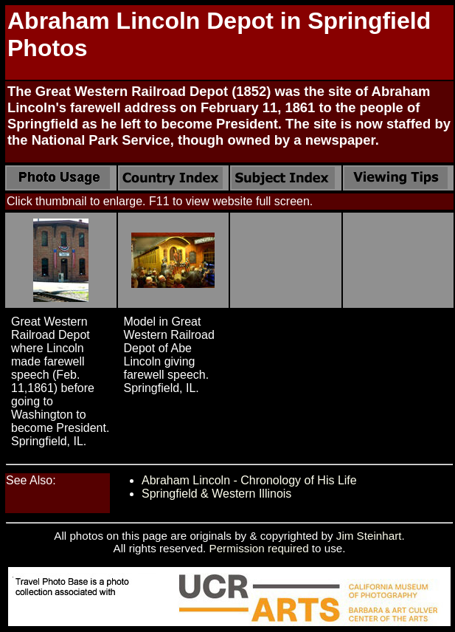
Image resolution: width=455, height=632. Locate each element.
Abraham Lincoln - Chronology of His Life (249, 480)
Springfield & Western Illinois (216, 493)
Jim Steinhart (369, 535)
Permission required (259, 548)
